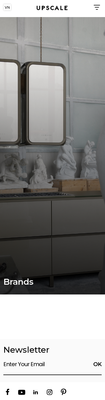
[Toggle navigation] (97, 7)
